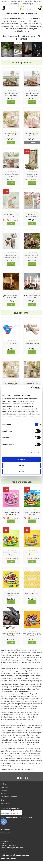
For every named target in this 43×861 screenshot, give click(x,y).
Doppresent (5, 803)
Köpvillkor (4, 790)
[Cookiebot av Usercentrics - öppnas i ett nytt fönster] (31, 388)
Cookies (3, 784)
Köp (11, 102)
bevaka (32, 142)
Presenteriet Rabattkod (9, 797)
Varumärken (5, 787)
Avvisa (21, 472)
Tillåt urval (22, 465)
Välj (11, 642)
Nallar (3, 800)
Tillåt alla (21, 459)
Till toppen (21, 776)
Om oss (3, 793)
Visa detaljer (31, 453)
